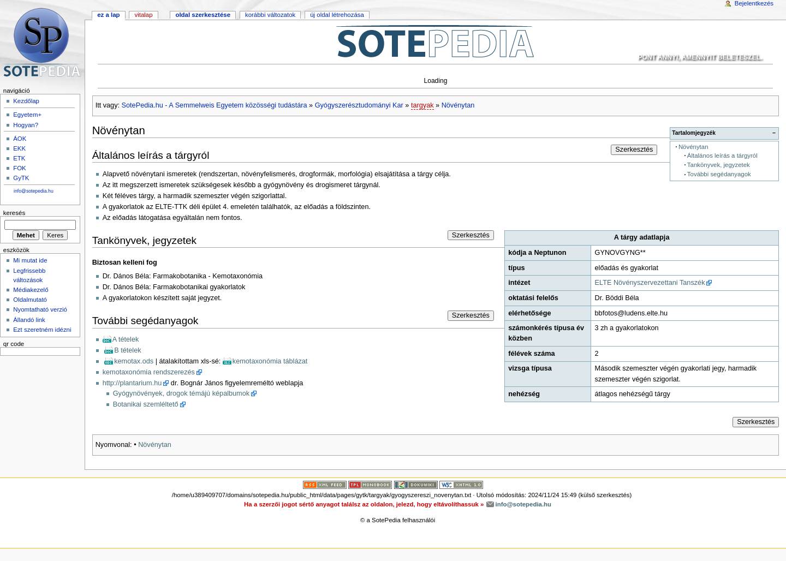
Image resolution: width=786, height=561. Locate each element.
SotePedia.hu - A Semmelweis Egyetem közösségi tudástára (214, 105)
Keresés (14, 213)
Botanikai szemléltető (145, 404)
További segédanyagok (719, 174)
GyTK (21, 178)
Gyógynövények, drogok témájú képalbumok (181, 393)
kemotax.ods (133, 361)
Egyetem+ (27, 114)
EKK (19, 148)
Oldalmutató (30, 299)
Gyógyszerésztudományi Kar (359, 105)
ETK (19, 158)
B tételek (127, 350)
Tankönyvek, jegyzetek (718, 165)
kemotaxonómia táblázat (270, 361)
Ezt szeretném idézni (42, 329)
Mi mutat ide (30, 260)
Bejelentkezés (754, 3)
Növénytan (458, 105)
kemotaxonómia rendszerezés (149, 372)
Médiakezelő (30, 290)
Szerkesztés (634, 149)
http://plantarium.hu (132, 383)
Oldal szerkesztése (202, 14)
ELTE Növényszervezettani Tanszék (650, 283)
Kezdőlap (26, 101)
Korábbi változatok (270, 14)
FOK (19, 168)
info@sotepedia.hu (33, 191)
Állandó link (29, 320)
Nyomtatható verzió (40, 309)
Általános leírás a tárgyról (722, 155)
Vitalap (143, 14)
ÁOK (19, 138)
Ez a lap (108, 14)
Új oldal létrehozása (337, 14)
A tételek (125, 339)
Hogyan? (25, 125)
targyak (422, 105)
